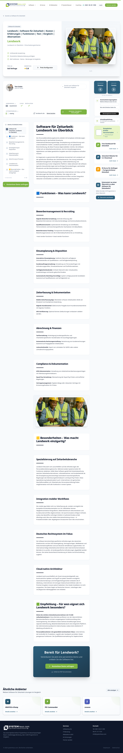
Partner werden (111, 5)
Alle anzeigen (113, 690)
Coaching (78, 5)
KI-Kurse (42, 5)
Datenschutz (116, 748)
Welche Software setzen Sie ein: (108, 102)
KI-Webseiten (53, 5)
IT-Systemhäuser (66, 5)
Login (100, 5)
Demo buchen (51, 113)
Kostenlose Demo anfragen (16, 186)
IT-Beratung (66, 732)
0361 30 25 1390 (89, 5)
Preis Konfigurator (45, 68)
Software (32, 5)
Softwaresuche (67, 729)
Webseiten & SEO (68, 734)
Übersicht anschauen (105, 197)
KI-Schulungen (67, 737)
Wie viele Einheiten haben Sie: (108, 107)
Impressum (106, 748)
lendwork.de (39, 113)
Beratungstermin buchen (109, 113)
